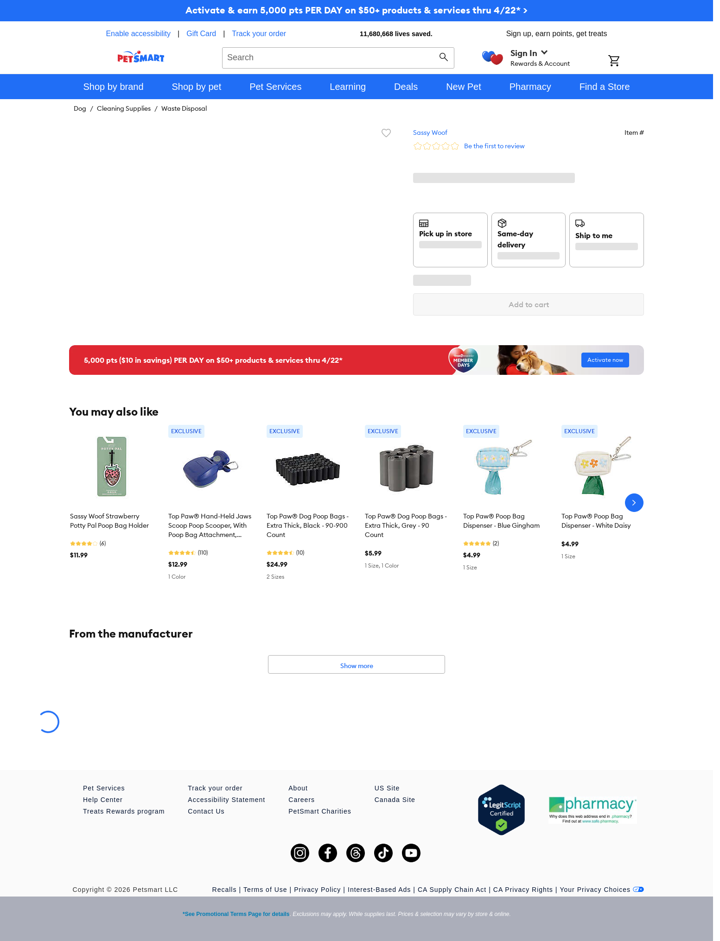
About (298, 788)
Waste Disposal (184, 108)
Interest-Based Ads (379, 889)
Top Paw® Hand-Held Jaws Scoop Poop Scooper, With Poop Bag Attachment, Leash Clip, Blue (209, 526)
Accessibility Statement (226, 799)
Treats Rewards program (124, 811)
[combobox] (338, 56)
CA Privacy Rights (523, 889)
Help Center (103, 799)
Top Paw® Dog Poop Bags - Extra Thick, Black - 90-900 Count (308, 525)
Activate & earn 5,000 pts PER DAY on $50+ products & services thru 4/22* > (356, 10)
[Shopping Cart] (626, 61)
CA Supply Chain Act (452, 889)
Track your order (259, 34)
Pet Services (104, 788)
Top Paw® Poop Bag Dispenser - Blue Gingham (501, 521)
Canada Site (395, 799)
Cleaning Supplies (124, 108)
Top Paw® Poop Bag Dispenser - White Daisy (596, 521)
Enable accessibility (138, 34)
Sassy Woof (430, 132)
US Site (387, 788)
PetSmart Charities (319, 811)
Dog (80, 108)
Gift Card (201, 34)
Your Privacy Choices (602, 889)
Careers (301, 799)
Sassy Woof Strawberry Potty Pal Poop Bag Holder (109, 521)
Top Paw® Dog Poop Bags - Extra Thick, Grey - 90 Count (406, 525)
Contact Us (206, 811)
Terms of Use (265, 889)
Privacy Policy (317, 889)
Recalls (224, 889)
